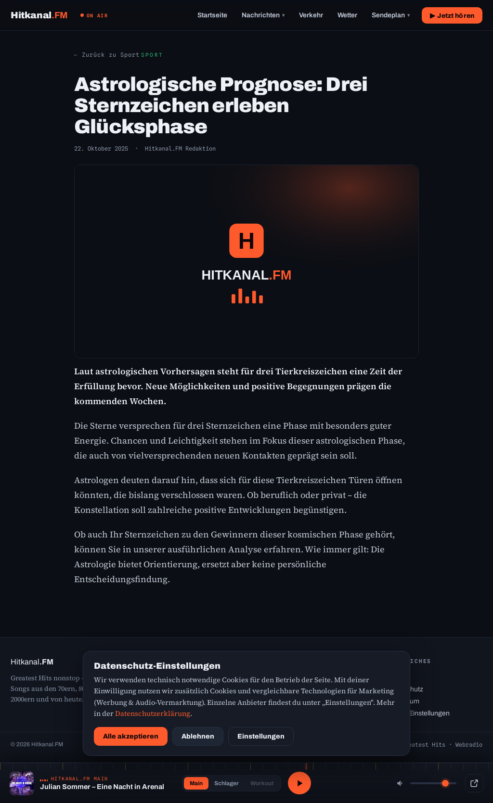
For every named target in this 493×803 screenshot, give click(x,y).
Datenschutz (404, 689)
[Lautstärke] (433, 783)
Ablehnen (198, 736)
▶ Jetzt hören (452, 15)
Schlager (225, 783)
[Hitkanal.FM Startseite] (39, 15)
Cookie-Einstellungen (417, 713)
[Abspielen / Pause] (299, 783)
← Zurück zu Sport (107, 54)
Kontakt (396, 677)
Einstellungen (261, 736)
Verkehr (311, 15)
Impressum (402, 701)
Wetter (347, 15)
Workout (260, 783)
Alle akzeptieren (130, 736)
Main (195, 783)
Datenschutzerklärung (152, 713)
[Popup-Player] (474, 783)
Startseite (212, 15)
